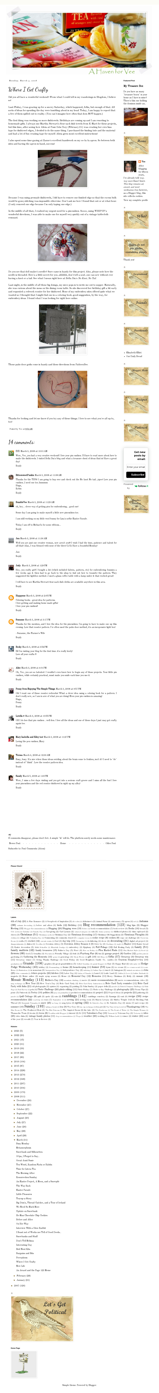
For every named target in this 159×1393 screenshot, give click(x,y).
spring (78, 1003)
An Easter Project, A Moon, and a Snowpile (37, 1182)
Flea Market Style (130, 950)
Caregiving (50, 932)
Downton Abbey (53, 944)
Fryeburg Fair (87, 954)
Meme (64, 976)
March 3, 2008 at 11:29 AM (41, 502)
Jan (17, 538)
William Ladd (114, 1016)
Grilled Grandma (83, 964)
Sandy (19, 776)
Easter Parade (23, 1190)
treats (32, 1013)
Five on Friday (89, 950)
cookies (112, 938)
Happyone (20, 596)
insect (107, 970)
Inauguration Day (52, 970)
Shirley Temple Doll (123, 1000)
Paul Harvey (22, 990)
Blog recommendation (99, 925)
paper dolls (103, 987)
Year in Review (41, 1019)
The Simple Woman (137, 1010)
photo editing (65, 989)
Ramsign (112, 997)
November (22, 1105)
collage (23, 938)
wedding (101, 1016)
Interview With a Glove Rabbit (31, 1228)
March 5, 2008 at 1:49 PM (35, 776)
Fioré (76, 950)
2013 (17, 1075)
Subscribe (137, 474)
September (22, 1114)
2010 (17, 1088)
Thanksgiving (133, 1007)
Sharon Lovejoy (102, 1000)
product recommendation (81, 993)
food (28, 954)
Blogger (92, 1385)
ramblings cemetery (96, 997)
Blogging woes (69, 928)
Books (131, 928)
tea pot (99, 1007)
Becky (18, 647)
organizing (64, 987)
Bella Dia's (81, 278)
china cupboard (138, 932)
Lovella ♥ (20, 716)
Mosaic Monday (22, 980)
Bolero (85, 929)
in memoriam (36, 970)
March (20, 1140)
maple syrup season (48, 976)
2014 (17, 1070)
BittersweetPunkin (25, 475)
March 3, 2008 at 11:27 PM (57, 737)
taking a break (51, 1007)
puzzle (13, 997)
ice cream (119, 967)
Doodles (39, 944)
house (66, 967)
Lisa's (63, 519)
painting (75, 987)
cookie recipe (98, 938)
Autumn (143, 921)
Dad (56, 941)
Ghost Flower (79, 957)
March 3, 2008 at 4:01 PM (34, 668)
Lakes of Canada (84, 973)
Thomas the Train (18, 1013)
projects (128, 993)
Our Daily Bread (134, 356)
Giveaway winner (23, 960)
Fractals (48, 954)
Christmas (26, 934)
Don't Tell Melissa (25, 1241)
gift (89, 957)
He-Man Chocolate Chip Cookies (32, 1215)
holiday (42, 967)
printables (64, 993)
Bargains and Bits (25, 1253)
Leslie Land (109, 973)
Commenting (49, 938)
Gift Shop (101, 957)
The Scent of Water (119, 1010)
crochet (31, 941)
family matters (19, 950)
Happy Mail (120, 964)
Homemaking (54, 967)
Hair (109, 964)
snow (43, 1003)
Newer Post (14, 843)
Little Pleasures (24, 1194)
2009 (17, 1092)
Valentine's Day (94, 1013)
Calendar (26, 932)
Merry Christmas (114, 976)
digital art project (137, 941)
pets (32, 990)
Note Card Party (67, 984)
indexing (87, 970)
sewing (70, 1000)
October (21, 1109)
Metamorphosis (23, 1148)
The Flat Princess (52, 1010)
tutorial (72, 1013)
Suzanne (20, 620)
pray (55, 993)
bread (142, 929)
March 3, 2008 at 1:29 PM (34, 566)
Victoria (137, 1013)
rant (122, 997)
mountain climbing (71, 980)
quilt (39, 997)
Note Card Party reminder (118, 983)
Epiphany (87, 947)
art (135, 922)
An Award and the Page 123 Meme (33, 1270)
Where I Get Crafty (26, 1262)
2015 (17, 1066)
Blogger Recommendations (34, 929)
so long (55, 1003)
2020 (17, 1044)
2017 (17, 1057)
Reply (18, 466)
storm (128, 1003)
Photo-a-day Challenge (103, 990)
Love (128, 973)
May (19, 1131)
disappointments (17, 944)
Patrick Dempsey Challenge (130, 987)
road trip (36, 1000)
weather (88, 1016)
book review (118, 929)
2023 (17, 1031)
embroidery (74, 947)
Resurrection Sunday (26, 1177)
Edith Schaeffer (41, 947)
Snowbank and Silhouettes (29, 1152)
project (99, 993)
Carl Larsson (65, 932)
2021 (17, 1040)
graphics (48, 964)
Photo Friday (83, 990)
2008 (17, 1097)
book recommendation (100, 929)
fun (99, 954)
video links (20, 1016)
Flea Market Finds (107, 950)
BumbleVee (21, 502)
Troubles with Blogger (57, 1013)
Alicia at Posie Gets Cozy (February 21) (62, 127)
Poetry (34, 993)
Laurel (97, 973)
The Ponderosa (101, 1010)
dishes (29, 944)
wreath (27, 1019)
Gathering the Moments (35, 957)
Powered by (136, 486)
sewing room (85, 1000)
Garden (127, 954)
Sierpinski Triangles (30, 1003)
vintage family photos (39, 1016)
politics (46, 993)
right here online (68, 298)
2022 (17, 1035)
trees (41, 1013)
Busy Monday (22, 1144)
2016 (17, 1062)
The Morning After (25, 1173)
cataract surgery (81, 932)
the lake (87, 1010)
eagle (119, 944)
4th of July (16, 921)
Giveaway (125, 957)
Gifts (111, 956)
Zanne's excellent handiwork (58, 140)
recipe (131, 996)
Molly (129, 976)
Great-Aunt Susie (25, 1160)
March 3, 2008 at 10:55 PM (38, 716)
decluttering (92, 941)
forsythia (37, 954)
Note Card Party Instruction (90, 984)
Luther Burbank (139, 973)
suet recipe (140, 1003)
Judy (18, 566)
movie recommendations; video (131, 980)
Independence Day (71, 970)
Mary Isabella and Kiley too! (29, 737)
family (138, 947)
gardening (15, 957)
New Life (20, 1266)
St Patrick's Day (96, 1003)
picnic (13, 993)
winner (125, 1016)
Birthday (72, 925)
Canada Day (38, 932)
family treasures (44, 950)
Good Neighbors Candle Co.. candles (96, 960)
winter (135, 1016)
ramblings (69, 996)
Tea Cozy (71, 1007)
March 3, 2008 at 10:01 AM (34, 451)
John (145, 970)
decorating (117, 941)
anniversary (116, 922)
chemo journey (104, 932)
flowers (15, 953)
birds (59, 925)
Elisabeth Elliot (134, 353)
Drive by (98, 944)
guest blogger (98, 964)
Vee (143, 162)
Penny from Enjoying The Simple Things (35, 689)
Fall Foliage (102, 947)
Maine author (28, 976)
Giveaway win (141, 957)
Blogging (52, 928)
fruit (74, 954)
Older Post (111, 843)
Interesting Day (24, 1245)
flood (143, 950)
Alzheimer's (87, 922)
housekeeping (79, 967)
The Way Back (23, 1186)
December (22, 1100)
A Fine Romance (34, 922)
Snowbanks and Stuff (27, 1236)
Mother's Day (51, 980)
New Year (31, 983)
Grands (28, 963)
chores (13, 935)
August (21, 1118)
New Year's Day (47, 984)
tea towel (120, 1007)
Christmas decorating (81, 935)
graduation (15, 964)
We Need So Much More (27, 1207)
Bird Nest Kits (23, 1249)
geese (55, 957)
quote (47, 997)
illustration (23, 970)
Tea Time (109, 1007)
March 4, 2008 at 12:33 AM (36, 755)
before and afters (44, 925)
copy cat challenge (128, 938)
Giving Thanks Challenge (47, 960)
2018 (17, 1053)
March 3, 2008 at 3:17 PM (37, 620)
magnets (14, 976)
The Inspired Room (71, 1010)
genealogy (65, 957)
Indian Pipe (97, 970)
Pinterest (23, 993)
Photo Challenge (46, 989)
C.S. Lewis (15, 932)
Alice (18, 668)
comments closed (66, 938)
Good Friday (69, 960)
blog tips (131, 925)
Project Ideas (114, 993)
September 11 (58, 1000)
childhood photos (120, 932)
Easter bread (142, 944)
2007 (17, 1286)
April (19, 1136)
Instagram (118, 970)
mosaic (139, 976)
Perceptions (21, 1258)
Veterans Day (124, 1013)
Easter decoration (22, 947)
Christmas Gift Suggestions (109, 935)
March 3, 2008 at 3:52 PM (35, 647)
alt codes (75, 922)
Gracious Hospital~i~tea (130, 960)
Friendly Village (62, 954)
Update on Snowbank (27, 1211)
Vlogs (78, 1016)
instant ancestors (133, 970)
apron (127, 922)
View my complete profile (135, 200)
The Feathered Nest (32, 1010)
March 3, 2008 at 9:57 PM (68, 689)
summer (15, 1007)
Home (63, 843)
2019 (17, 1048)
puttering (141, 993)
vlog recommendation (64, 1016)
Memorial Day (78, 976)
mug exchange (16, 984)
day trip (66, 941)
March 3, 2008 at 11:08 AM (48, 475)
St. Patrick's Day (114, 1003)
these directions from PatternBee (70, 364)
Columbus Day (35, 938)
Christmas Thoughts (134, 935)
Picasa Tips (140, 990)
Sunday (29, 1006)
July (19, 1122)
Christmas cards (45, 935)
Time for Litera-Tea (26, 1169)
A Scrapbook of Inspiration (57, 922)
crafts (21, 941)
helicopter (133, 964)
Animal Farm (101, 922)
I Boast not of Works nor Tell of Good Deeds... (38, 1232)
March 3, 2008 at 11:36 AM (33, 538)
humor (95, 967)
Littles (120, 973)
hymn (108, 967)
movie (84, 980)
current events (45, 941)
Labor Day (69, 973)
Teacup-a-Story (23, 1199)
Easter (127, 944)
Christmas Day (61, 935)
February (21, 1276)
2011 (17, 1084)
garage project (112, 954)
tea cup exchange (86, 1007)
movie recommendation (102, 980)
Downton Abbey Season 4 (77, 944)
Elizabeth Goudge (58, 947)
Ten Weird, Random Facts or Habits (34, 1165)
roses (46, 1000)
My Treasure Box (133, 86)
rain (56, 997)
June (19, 1127)
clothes (13, 938)
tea (61, 1007)
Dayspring (80, 941)
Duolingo (110, 944)
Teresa (19, 755)
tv (80, 1013)
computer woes (83, 938)
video (145, 1013)
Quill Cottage (26, 996)
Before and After (24, 1220)
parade (114, 987)
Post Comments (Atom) (33, 849)
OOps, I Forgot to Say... (27, 1156)
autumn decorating (24, 925)
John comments (22, 973)
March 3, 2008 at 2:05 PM (39, 596)
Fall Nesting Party (122, 947)
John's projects (38, 973)
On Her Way (22, 1224)
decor (103, 941)
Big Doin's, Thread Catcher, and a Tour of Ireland (40, 1203)
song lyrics (66, 1003)
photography (123, 989)
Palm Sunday (88, 987)
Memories (96, 976)
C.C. (18, 451)
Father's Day (63, 950)
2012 (17, 1079)
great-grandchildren (64, 964)
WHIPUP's (100, 211)
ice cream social (133, 967)
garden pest (140, 954)
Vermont (111, 1013)
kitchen (55, 973)
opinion (53, 987)
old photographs (39, 987)
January (21, 1280)
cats (92, 932)
